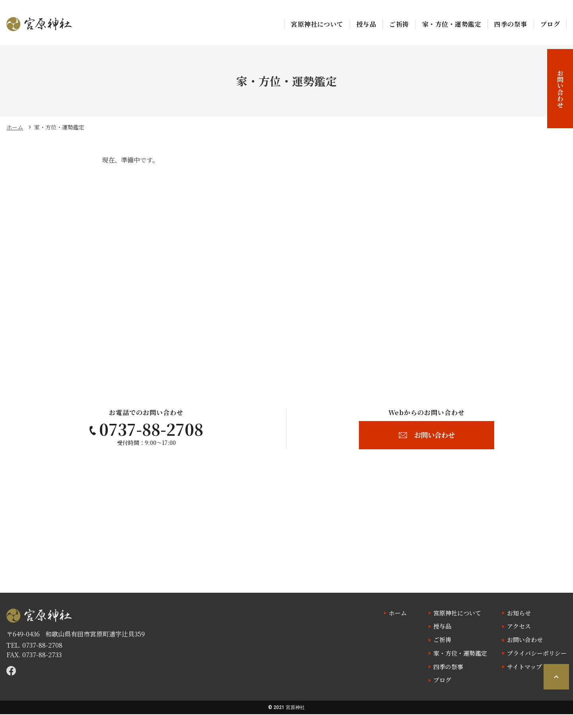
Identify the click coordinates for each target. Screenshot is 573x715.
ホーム (14, 127)
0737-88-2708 (42, 645)
